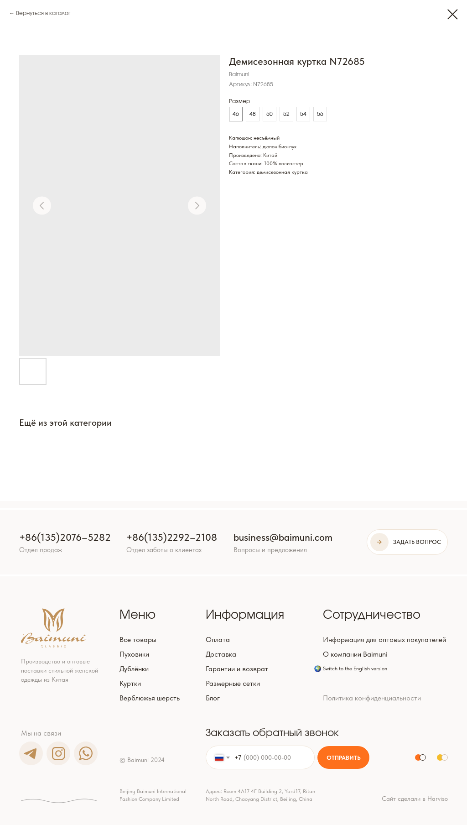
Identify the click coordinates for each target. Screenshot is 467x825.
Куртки (130, 683)
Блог (213, 698)
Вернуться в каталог (43, 13)
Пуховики (134, 654)
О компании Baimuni (355, 654)
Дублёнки (134, 668)
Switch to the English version (355, 668)
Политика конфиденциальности (372, 698)
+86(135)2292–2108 (171, 537)
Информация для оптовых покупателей (384, 639)
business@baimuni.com (283, 537)
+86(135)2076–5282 (65, 537)
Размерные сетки (233, 683)
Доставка (221, 654)
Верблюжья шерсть (149, 698)
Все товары (137, 639)
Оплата (218, 639)
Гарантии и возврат (237, 668)
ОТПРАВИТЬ (344, 757)
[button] (407, 542)
